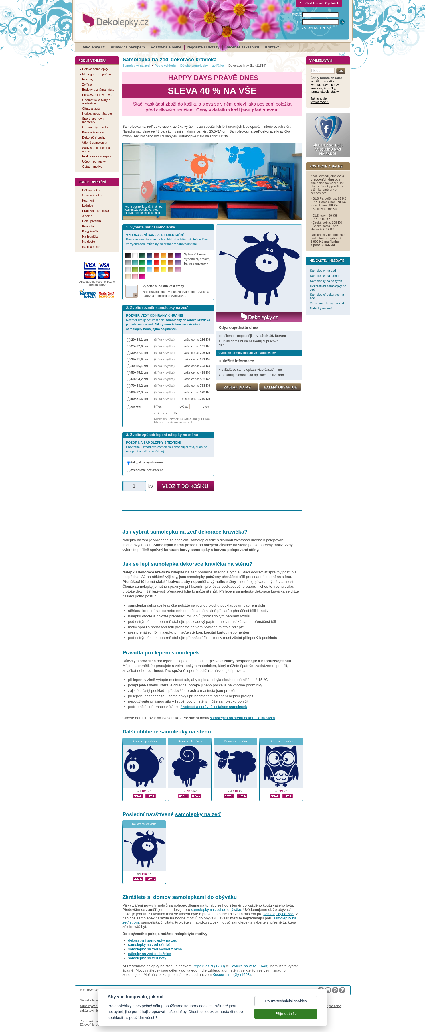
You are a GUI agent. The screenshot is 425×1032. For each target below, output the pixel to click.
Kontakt (272, 47)
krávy (335, 84)
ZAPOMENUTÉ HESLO (317, 27)
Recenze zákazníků (242, 47)
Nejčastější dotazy (203, 47)
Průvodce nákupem (128, 47)
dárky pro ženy (330, 1006)
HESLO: (297, 22)
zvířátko (316, 81)
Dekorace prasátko (144, 741)
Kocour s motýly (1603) (232, 974)
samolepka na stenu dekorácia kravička (242, 718)
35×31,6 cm (139, 359)
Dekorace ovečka (235, 741)
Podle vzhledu (165, 65)
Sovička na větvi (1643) (249, 966)
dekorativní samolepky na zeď (152, 940)
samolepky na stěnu (185, 732)
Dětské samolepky (194, 65)
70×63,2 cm (139, 385)
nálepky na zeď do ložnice (149, 954)
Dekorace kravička (144, 824)
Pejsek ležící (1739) (209, 966)
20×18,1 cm (139, 339)
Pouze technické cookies (286, 1001)
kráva (325, 84)
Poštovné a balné (166, 47)
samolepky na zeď (198, 814)
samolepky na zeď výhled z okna (155, 949)
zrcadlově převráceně (147, 470)
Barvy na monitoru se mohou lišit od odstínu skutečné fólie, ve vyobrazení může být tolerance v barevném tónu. (167, 239)
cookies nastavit (219, 1011)
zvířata (315, 84)
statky (335, 91)
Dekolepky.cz (93, 47)
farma (315, 91)
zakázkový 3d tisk (92, 1010)
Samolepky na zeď (136, 65)
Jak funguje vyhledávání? (320, 100)
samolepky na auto (93, 1006)
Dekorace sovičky (281, 741)
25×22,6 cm (139, 346)
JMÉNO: (297, 14)
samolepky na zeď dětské (149, 944)
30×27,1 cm (139, 352)
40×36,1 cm (139, 366)
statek (324, 91)
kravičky (329, 88)
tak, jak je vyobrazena (147, 462)
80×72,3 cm (139, 392)
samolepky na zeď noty (147, 958)
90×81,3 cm (139, 398)
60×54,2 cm (139, 379)
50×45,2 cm (139, 372)
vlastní (136, 407)
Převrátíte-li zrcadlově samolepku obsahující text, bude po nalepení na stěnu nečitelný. (166, 447)
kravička (316, 88)
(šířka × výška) (164, 339)
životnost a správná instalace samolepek (214, 707)
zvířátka (218, 65)
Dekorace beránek (190, 741)
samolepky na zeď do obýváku (216, 909)
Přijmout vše (286, 1013)
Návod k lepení (90, 1000)
